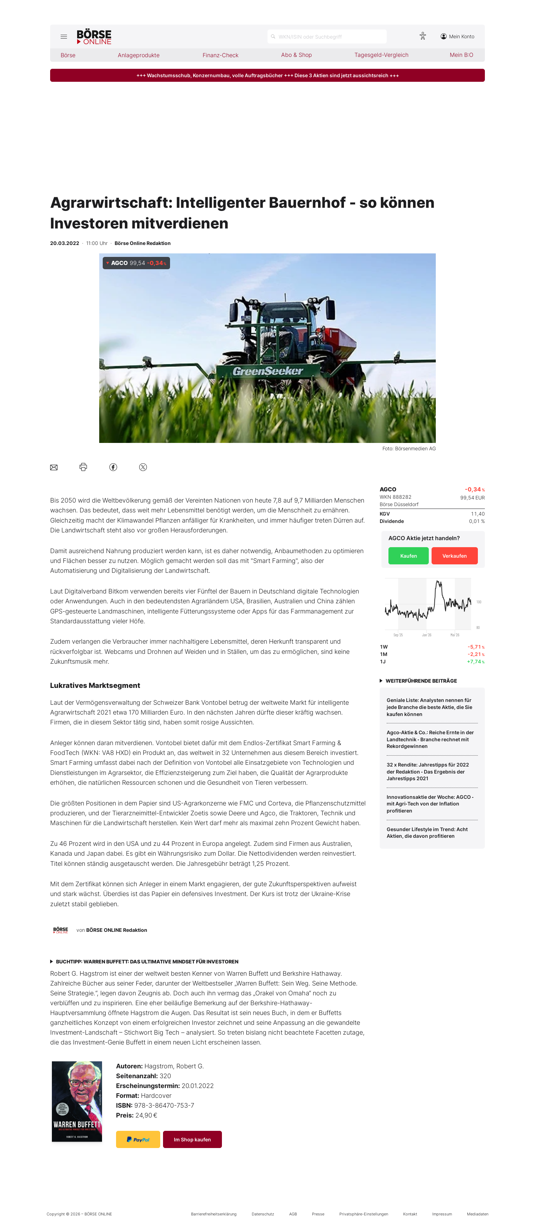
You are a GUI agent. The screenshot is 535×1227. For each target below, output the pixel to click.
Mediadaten (477, 1214)
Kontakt (410, 1214)
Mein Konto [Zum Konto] (457, 36)
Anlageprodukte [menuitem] (139, 55)
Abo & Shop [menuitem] (296, 54)
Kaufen (408, 556)
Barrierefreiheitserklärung (214, 1214)
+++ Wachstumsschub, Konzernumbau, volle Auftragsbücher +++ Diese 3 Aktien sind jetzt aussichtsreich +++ (267, 75)
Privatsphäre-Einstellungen (363, 1214)
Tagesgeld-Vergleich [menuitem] (381, 54)
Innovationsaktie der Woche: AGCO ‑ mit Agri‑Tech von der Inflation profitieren (430, 804)
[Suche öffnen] (327, 36)
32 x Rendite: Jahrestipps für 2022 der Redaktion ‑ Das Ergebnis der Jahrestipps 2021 (428, 771)
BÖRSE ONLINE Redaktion (116, 930)
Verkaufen (454, 556)
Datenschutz (263, 1214)
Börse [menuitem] (68, 55)
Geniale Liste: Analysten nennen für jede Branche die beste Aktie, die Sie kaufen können (429, 707)
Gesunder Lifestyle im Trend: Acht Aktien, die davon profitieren (427, 832)
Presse (318, 1214)
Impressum (442, 1214)
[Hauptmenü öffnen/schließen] (63, 36)
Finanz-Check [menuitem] (220, 55)
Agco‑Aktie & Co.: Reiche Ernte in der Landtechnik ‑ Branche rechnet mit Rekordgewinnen (430, 739)
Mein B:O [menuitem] (461, 54)
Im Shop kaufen (192, 1139)
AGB (293, 1214)
